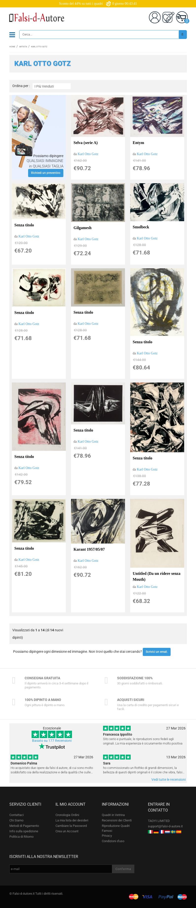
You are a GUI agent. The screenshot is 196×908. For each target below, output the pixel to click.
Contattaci (16, 815)
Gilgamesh (82, 228)
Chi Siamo (16, 820)
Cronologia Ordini (67, 815)
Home (12, 47)
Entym (138, 143)
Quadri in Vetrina (113, 815)
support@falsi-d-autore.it (165, 826)
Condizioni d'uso (113, 841)
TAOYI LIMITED (159, 821)
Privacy (107, 835)
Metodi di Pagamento (24, 826)
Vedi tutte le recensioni (168, 779)
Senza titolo (24, 225)
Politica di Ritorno (21, 836)
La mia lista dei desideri (71, 820)
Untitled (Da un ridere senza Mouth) (156, 576)
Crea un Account (66, 831)
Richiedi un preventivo (45, 173)
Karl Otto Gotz (88, 154)
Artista (23, 47)
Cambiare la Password (71, 826)
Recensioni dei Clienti (117, 820)
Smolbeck (141, 227)
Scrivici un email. (157, 652)
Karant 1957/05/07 (89, 549)
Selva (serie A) (85, 143)
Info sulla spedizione (23, 831)
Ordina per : (21, 86)
